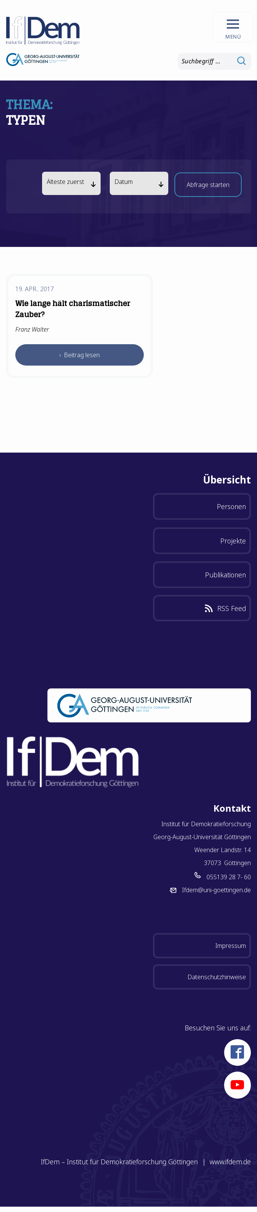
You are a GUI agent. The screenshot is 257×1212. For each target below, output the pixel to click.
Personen (231, 506)
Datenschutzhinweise (216, 977)
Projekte (233, 540)
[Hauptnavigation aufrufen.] (232, 27)
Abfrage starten (208, 187)
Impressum (230, 945)
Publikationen (225, 574)
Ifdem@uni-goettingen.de (216, 890)
